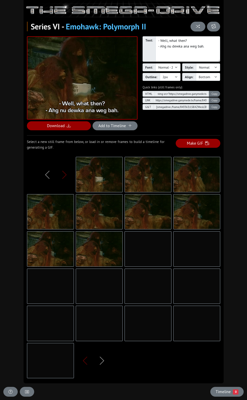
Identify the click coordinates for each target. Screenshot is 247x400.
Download (59, 125)
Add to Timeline (115, 125)
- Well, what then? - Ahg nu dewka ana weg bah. (187, 49)
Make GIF (198, 143)
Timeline (227, 391)
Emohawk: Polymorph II (106, 26)
